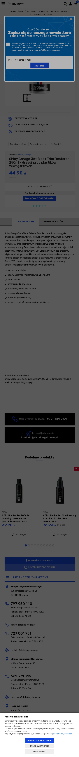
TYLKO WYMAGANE (39, 746)
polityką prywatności (62, 734)
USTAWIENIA (39, 751)
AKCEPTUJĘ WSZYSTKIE (39, 740)
